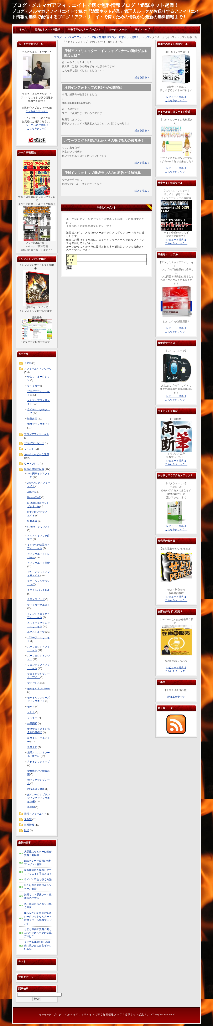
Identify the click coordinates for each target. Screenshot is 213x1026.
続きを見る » (142, 77)
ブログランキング (34, 443)
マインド (29, 448)
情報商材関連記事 (34, 469)
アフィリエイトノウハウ (38, 368)
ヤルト (31, 712)
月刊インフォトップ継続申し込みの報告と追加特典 (102, 173)
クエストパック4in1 (38, 590)
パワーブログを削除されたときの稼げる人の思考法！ (104, 140)
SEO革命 (32, 521)
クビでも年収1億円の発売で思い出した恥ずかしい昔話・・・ (38, 946)
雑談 (26, 830)
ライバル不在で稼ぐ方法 (38, 879)
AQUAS (31, 491)
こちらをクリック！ (37, 111)
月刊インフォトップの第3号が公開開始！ (95, 87)
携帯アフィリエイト (38, 424)
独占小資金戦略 (36, 789)
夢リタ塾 (32, 747)
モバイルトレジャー (38, 688)
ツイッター (33, 385)
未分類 (28, 819)
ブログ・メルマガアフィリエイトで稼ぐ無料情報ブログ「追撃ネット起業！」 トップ (102, 37)
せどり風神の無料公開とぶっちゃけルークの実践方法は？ (38, 933)
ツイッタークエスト (38, 604)
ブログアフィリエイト (36, 434)
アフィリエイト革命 (38, 562)
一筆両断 (32, 723)
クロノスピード (36, 599)
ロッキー (32, 717)
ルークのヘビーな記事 (36, 454)
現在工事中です (176, 696)
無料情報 (29, 824)
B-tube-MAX (34, 497)
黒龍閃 (31, 807)
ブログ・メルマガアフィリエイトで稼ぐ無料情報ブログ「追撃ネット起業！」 (98, 5)
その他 (28, 363)
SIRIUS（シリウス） (38, 526)
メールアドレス (71, 260)
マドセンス (33, 682)
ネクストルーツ (36, 631)
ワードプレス (31, 463)
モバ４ (31, 706)
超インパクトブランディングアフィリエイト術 (38, 798)
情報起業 (32, 418)
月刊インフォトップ (38, 761)
